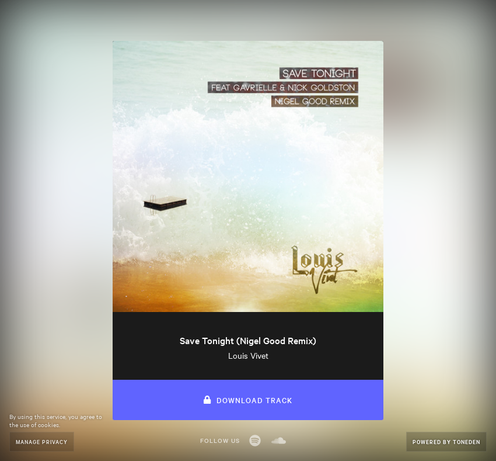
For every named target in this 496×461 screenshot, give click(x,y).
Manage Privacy (42, 441)
